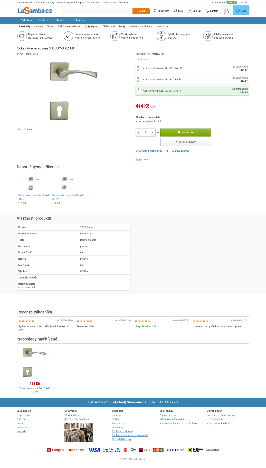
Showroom (161, 11)
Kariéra (20, 423)
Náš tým (21, 419)
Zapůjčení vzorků (168, 415)
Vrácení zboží (119, 423)
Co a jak (194, 11)
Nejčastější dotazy (121, 439)
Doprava (116, 415)
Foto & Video (25, 129)
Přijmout (232, 2)
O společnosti (24, 415)
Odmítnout (243, 2)
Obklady (79, 20)
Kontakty (21, 431)
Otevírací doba (72, 415)
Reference (22, 427)
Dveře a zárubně (215, 419)
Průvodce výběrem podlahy (221, 415)
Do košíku (186, 132)
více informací (142, 59)
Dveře (43, 20)
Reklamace (118, 427)
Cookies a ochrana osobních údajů (130, 435)
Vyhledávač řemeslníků (171, 419)
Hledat (141, 11)
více (219, 2)
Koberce (60, 20)
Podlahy (26, 20)
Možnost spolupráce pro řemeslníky (178, 423)
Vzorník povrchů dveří (218, 423)
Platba (115, 419)
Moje (178, 11)
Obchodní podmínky (122, 431)
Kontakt (211, 11)
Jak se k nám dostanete (77, 419)
